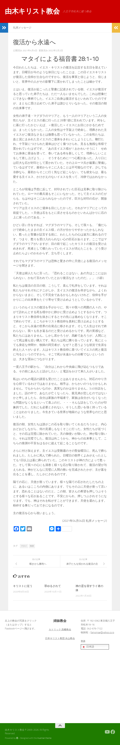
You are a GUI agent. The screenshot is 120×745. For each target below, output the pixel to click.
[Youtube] (107, 732)
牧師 (32, 546)
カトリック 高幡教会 (60, 629)
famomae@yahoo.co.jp (102, 632)
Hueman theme (44, 738)
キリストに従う (22, 586)
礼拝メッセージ (22, 27)
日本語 (88, 647)
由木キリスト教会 (32, 11)
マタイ (24, 546)
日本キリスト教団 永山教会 (60, 638)
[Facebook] (113, 732)
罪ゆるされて (52, 586)
